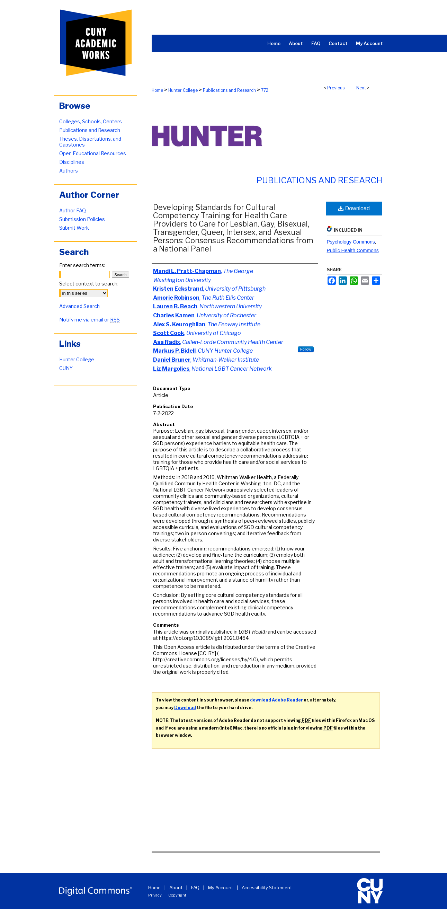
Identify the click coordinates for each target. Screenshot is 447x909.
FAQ (195, 887)
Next (361, 87)
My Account (220, 887)
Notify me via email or (89, 320)
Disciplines (71, 162)
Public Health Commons (353, 250)
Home (157, 90)
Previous (336, 87)
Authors (68, 171)
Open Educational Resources (92, 153)
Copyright (177, 895)
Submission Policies (82, 219)
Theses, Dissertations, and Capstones (90, 142)
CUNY (66, 368)
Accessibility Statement (267, 887)
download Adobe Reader (276, 700)
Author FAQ (72, 210)
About (175, 887)
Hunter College (183, 90)
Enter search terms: (82, 265)
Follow (305, 349)
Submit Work (74, 228)
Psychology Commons (351, 242)
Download (354, 208)
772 (264, 90)
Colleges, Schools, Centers (90, 121)
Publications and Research (229, 90)
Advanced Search (79, 306)
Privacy (155, 895)
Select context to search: (88, 283)
